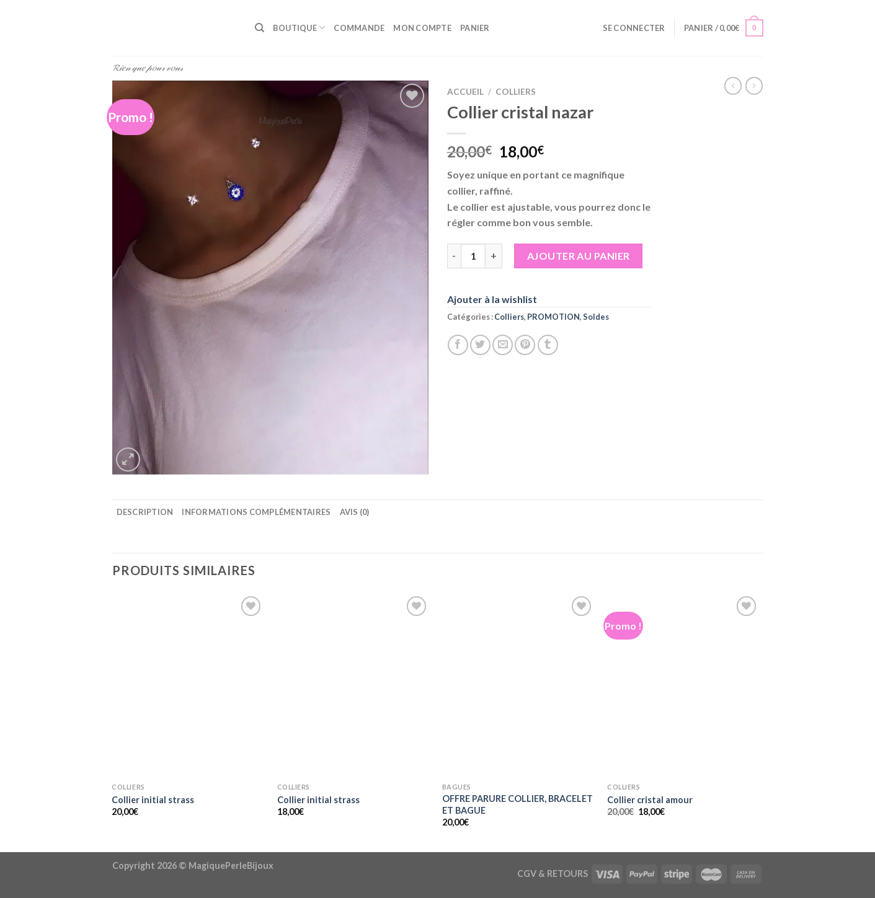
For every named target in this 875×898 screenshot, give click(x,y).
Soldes (596, 317)
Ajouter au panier (578, 256)
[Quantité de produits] (473, 256)
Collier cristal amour (650, 800)
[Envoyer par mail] (502, 345)
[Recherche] (259, 28)
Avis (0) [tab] (355, 512)
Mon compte (422, 28)
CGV (526, 873)
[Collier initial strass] (188, 685)
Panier (475, 28)
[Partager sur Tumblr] (548, 345)
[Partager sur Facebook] (458, 345)
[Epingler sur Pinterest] (525, 345)
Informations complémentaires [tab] (256, 512)
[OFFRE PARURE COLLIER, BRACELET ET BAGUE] (518, 685)
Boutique (299, 27)
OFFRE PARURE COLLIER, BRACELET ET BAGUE (517, 804)
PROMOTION (553, 317)
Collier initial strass (153, 800)
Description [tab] (145, 512)
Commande (359, 28)
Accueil (465, 92)
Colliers (515, 92)
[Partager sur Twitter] (480, 345)
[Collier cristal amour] (683, 685)
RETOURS (567, 873)
